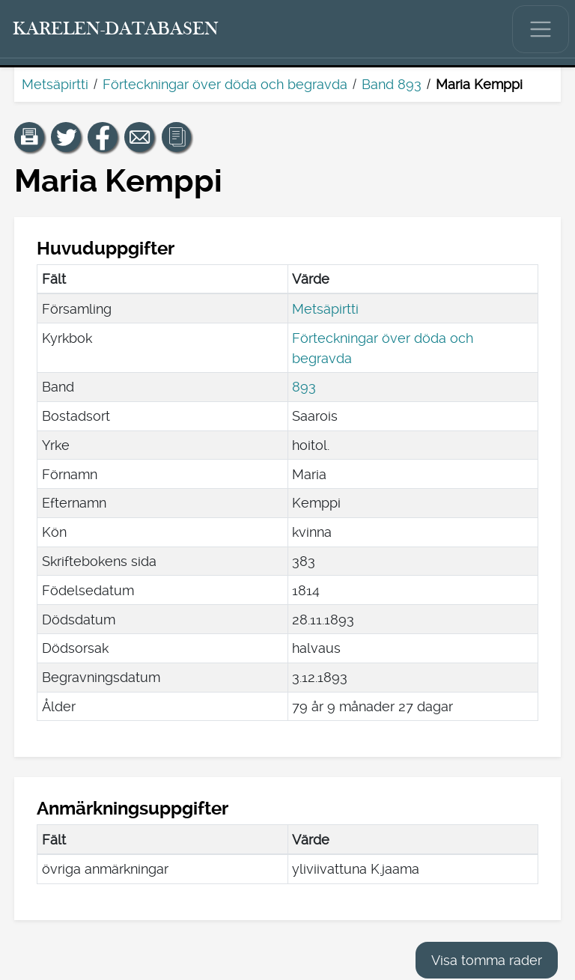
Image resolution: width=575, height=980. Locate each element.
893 (304, 387)
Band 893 (392, 84)
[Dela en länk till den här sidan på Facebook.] (103, 137)
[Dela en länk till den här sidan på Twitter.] (66, 137)
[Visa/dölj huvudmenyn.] (540, 29)
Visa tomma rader (486, 960)
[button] (29, 137)
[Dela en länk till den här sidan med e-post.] (139, 137)
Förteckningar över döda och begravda (225, 84)
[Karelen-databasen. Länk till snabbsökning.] (116, 29)
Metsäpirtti (55, 84)
